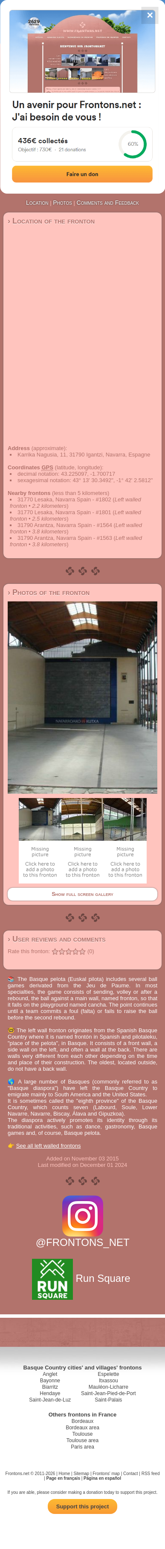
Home (64, 1473)
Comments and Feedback (108, 202)
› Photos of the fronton (49, 592)
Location (37, 202)
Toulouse (82, 1434)
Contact (130, 1473)
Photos (62, 202)
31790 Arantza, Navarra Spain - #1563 (64, 538)
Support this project (82, 1506)
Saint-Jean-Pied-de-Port (108, 1393)
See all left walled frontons (48, 1146)
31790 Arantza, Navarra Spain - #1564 (64, 525)
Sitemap (81, 1473)
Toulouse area (82, 1440)
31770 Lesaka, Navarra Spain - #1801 (64, 512)
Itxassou (108, 1381)
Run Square (82, 1278)
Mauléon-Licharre (108, 1387)
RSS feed (151, 1473)
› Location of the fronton (51, 221)
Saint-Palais (108, 1400)
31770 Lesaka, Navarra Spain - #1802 (64, 499)
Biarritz (50, 1387)
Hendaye (50, 1393)
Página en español (102, 1478)
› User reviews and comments (57, 939)
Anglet (50, 1374)
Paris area (82, 1447)
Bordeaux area (82, 1428)
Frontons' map (106, 1473)
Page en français (63, 1478)
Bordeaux (82, 1421)
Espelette (108, 1374)
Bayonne (50, 1381)
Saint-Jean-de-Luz (50, 1400)
